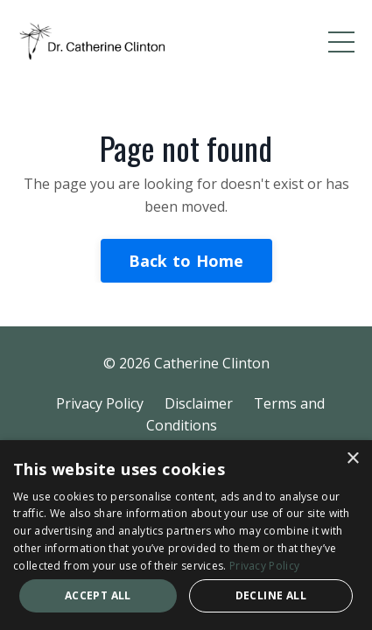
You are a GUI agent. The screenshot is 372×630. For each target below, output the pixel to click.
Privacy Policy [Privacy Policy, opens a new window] (264, 565)
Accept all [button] (98, 595)
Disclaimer (199, 403)
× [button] (352, 459)
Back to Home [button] (186, 260)
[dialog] (186, 535)
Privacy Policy (100, 403)
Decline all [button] (270, 595)
